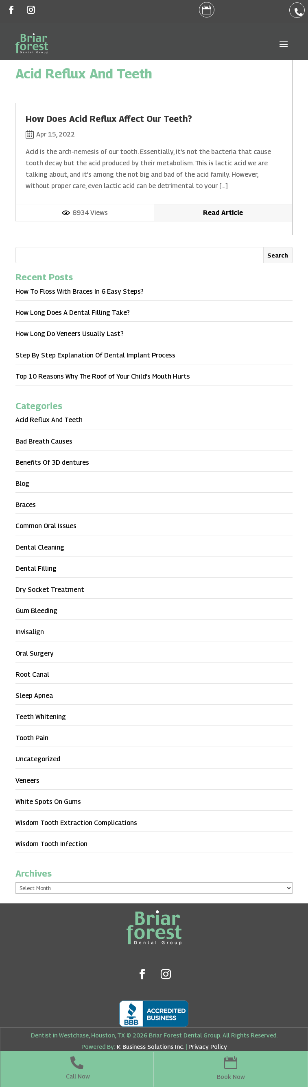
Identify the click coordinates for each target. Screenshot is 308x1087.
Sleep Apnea (34, 695)
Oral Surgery (34, 653)
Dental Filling (36, 568)
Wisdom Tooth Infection (51, 844)
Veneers (27, 780)
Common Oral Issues (45, 526)
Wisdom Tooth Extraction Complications (76, 823)
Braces (25, 505)
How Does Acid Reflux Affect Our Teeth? (109, 119)
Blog (22, 483)
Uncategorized (37, 759)
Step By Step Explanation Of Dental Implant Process (95, 355)
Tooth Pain (31, 738)
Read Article (223, 213)
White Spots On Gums (48, 802)
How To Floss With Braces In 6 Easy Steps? (79, 291)
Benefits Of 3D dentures (52, 462)
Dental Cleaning (39, 547)
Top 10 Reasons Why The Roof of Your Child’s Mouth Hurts (102, 376)
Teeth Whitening (40, 717)
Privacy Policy (207, 1046)
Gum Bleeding (36, 611)
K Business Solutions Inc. (150, 1046)
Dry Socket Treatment (49, 589)
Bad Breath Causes (43, 441)
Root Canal (32, 674)
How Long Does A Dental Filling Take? (72, 312)
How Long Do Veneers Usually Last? (69, 334)
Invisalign (29, 632)
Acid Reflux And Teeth (49, 420)
